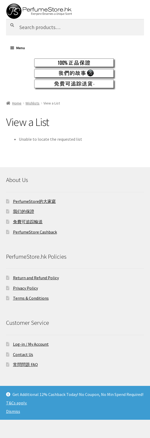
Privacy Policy (25, 288)
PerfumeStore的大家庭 (34, 201)
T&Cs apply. (16, 402)
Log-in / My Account (31, 344)
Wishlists (32, 103)
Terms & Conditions (31, 298)
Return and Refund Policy (36, 277)
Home (16, 103)
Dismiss (13, 411)
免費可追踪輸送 (28, 221)
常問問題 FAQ (25, 364)
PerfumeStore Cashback (35, 232)
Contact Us (23, 354)
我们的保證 (23, 211)
